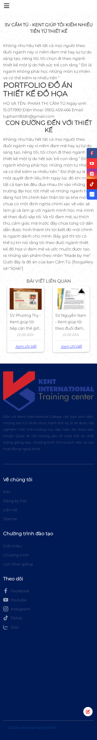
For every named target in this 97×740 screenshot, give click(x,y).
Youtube (15, 599)
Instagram (16, 608)
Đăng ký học (15, 500)
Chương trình (16, 555)
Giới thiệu (12, 546)
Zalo (11, 626)
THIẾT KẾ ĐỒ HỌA (35, 93)
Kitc (7, 491)
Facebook (16, 590)
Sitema (10, 518)
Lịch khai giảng (18, 564)
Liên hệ (10, 509)
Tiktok (12, 617)
